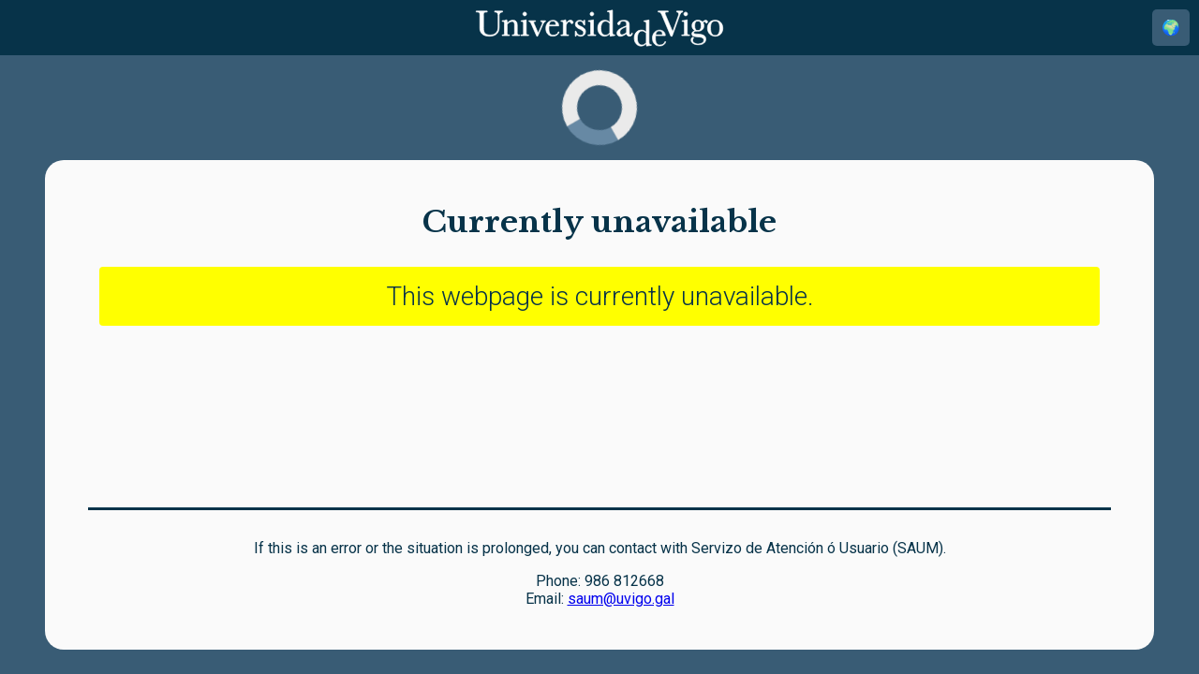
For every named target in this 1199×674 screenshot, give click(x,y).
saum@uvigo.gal (621, 599)
